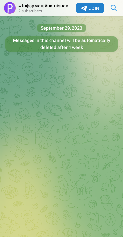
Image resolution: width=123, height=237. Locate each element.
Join (90, 8)
